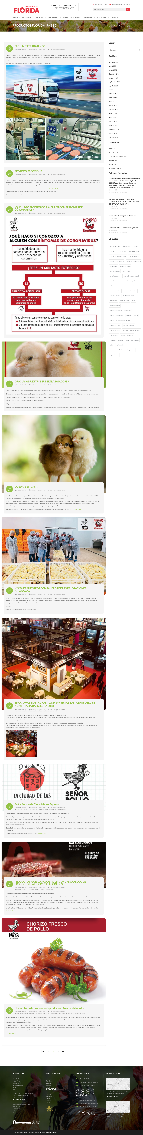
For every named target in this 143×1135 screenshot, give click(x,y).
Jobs (14, 1087)
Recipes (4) (112, 164)
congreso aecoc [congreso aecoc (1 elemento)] (125, 266)
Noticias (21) (113, 152)
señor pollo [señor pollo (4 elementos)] (120, 345)
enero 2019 (113, 113)
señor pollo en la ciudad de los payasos (55, 809)
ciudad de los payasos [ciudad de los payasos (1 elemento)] (134, 261)
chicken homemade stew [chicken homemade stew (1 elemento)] (118, 256)
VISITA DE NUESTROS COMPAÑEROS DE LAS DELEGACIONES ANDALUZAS (50, 589)
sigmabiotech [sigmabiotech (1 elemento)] (114, 355)
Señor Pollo (16, 1081)
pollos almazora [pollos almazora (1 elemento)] (115, 305)
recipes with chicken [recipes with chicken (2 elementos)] (116, 340)
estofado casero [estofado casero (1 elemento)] (115, 276)
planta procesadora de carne (39, 1013)
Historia (48, 1079)
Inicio (15, 17)
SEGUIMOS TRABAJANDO (30, 46)
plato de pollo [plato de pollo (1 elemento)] (124, 300)
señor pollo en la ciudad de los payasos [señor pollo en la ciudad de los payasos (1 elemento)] (122, 350)
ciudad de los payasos (22, 809)
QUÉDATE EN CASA (26, 486)
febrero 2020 (113, 109)
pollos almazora (51, 1013)
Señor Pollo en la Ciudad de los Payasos (37, 804)
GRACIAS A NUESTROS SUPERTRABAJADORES (42, 381)
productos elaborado (62, 1013)
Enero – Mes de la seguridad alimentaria (122, 216)
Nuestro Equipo (18, 1085)
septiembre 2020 (115, 82)
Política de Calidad (28, 1093)
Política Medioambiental (20, 1095)
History (48, 1094)
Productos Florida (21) (118, 156)
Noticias (32, 49)
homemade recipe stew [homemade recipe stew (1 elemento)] (131, 286)
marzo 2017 (113, 133)
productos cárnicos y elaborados (44, 889)
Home (103, 26)
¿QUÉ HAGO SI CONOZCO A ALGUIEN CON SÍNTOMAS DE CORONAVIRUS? (49, 208)
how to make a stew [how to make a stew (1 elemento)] (130, 291)
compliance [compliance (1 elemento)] (113, 266)
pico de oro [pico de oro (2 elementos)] (113, 300)
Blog (108, 26)
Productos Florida (20, 49)
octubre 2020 (113, 78)
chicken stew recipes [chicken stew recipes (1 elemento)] (117, 261)
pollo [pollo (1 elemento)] (133, 300)
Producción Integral (71, 17)
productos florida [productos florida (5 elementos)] (132, 315)
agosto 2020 (113, 86)
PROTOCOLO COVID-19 (28, 171)
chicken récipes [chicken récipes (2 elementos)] (134, 256)
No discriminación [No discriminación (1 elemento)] (128, 296)
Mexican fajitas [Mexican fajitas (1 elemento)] (115, 296)
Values (48, 1098)
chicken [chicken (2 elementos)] (112, 251)
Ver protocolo (53, 188)
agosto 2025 (113, 62)
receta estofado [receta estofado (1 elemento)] (115, 325)
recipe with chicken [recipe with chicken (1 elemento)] (132, 340)
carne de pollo (20, 1013)
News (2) (112, 148)
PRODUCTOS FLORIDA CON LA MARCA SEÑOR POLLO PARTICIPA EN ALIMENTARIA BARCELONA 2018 (55, 704)
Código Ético (17, 1093)
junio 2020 (112, 94)
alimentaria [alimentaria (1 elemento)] (126, 246)
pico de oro (27, 1013)
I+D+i (48, 1087)
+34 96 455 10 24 (88, 1079)
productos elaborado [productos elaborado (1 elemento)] (116, 315)
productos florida (27, 711)
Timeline (49, 1081)
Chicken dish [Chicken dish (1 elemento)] (122, 251)
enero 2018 (113, 125)
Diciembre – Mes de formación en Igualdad (123, 228)
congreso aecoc (29, 889)
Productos (26, 17)
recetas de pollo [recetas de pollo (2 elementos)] (115, 330)
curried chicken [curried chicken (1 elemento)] (115, 271)
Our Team (16, 1113)
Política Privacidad (18, 1097)
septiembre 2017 (115, 129)
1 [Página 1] (48, 1051)
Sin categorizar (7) (115, 168)
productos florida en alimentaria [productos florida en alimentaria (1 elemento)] (120, 320)
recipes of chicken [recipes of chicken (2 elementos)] (127, 335)
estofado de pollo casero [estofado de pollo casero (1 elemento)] (132, 281)
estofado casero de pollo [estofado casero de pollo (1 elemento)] (131, 276)
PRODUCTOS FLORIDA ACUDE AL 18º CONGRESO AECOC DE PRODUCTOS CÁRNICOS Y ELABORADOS (50, 883)
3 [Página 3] (58, 1051)
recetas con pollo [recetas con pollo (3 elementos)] (129, 325)
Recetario (88, 17)
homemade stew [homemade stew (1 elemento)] (115, 291)
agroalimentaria (20, 889)
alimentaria (19, 711)
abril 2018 (112, 117)
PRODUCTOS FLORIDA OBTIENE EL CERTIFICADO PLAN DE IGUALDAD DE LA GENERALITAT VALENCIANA (124, 202)
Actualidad (101, 17)
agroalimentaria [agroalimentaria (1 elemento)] (115, 246)
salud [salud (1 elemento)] (111, 345)
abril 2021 (112, 66)
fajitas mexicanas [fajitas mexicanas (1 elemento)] (115, 286)
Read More (77, 509)
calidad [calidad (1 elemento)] (135, 246)
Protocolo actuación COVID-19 (23, 1104)
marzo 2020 (113, 105)
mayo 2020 (113, 98)
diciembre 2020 (114, 74)
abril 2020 (112, 101)
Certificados (53, 17)
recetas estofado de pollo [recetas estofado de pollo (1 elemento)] (131, 330)
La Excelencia (17, 1083)
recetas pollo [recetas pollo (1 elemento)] (114, 335)
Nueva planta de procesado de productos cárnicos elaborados (49, 1008)
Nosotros (39, 17)
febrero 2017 (113, 137)
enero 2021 (113, 70)
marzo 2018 (113, 121)
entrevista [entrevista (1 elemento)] (126, 271)
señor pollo (54, 711)
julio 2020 (112, 90)
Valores (48, 1083)
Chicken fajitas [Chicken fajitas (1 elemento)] (134, 251)
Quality (48, 1100)
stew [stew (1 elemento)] (123, 355)
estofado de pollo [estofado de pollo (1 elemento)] (115, 281)
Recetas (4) (113, 160)
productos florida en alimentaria (42, 711)
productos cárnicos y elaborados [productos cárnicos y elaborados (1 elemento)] (120, 310)
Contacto (115, 17)
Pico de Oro (16, 1079)
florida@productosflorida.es (89, 1082)
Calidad (48, 1085)
